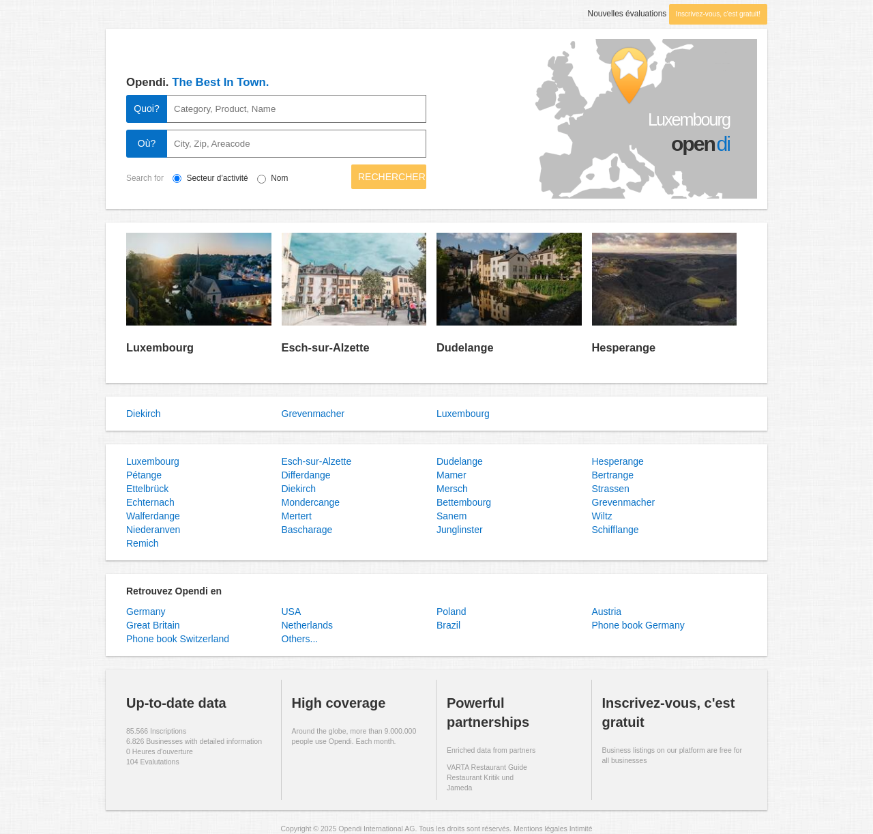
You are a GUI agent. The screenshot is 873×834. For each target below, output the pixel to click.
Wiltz (602, 516)
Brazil (448, 625)
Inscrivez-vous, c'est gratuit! (718, 14)
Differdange (306, 475)
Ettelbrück (147, 488)
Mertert (297, 516)
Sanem (451, 516)
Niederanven (153, 529)
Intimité (581, 828)
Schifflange (615, 529)
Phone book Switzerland (177, 638)
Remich (142, 543)
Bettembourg (463, 502)
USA (291, 611)
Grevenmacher (313, 413)
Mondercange (311, 502)
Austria (607, 611)
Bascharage (307, 529)
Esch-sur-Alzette (326, 347)
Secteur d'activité (225, 178)
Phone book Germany (638, 625)
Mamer (451, 475)
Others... (300, 638)
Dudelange (465, 347)
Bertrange (613, 475)
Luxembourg (160, 347)
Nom (279, 178)
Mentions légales (540, 828)
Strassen (611, 488)
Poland (451, 611)
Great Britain (153, 625)
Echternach (150, 502)
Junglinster (459, 529)
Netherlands (308, 625)
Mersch (452, 488)
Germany (146, 611)
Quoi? (146, 108)
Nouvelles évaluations (627, 13)
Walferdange (153, 516)
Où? (147, 143)
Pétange (144, 475)
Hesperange (624, 347)
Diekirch (143, 413)
